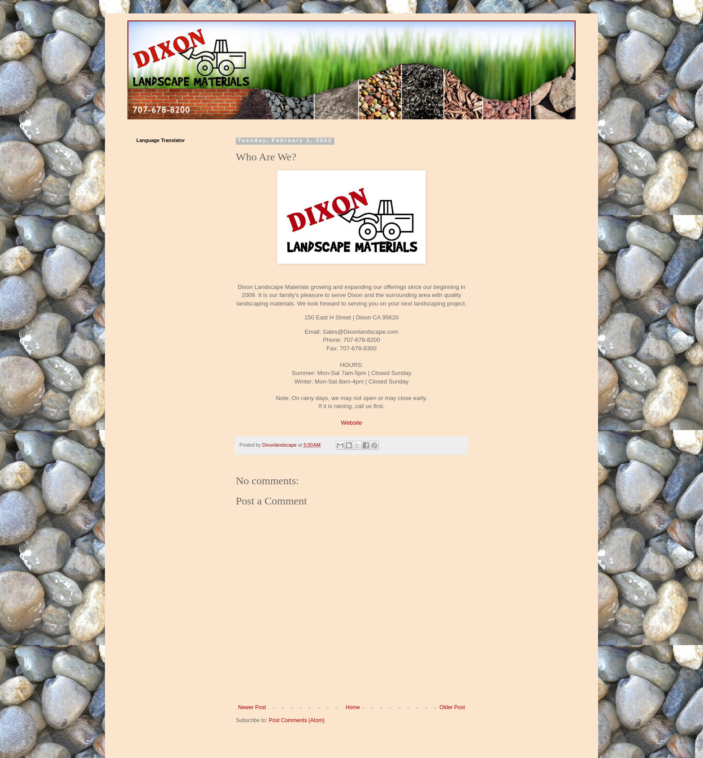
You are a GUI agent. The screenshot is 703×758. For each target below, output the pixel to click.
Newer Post (252, 707)
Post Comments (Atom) (297, 720)
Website (351, 422)
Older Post (452, 707)
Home (353, 707)
